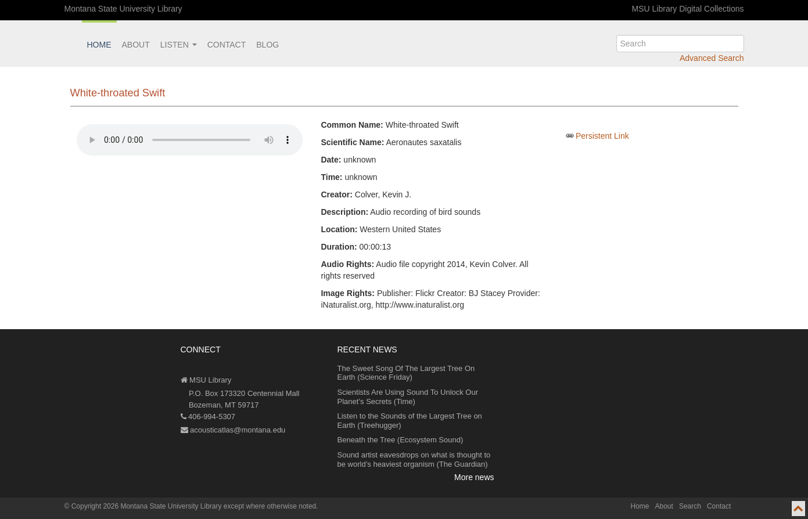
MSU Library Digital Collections (688, 8)
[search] (680, 43)
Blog (267, 44)
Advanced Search (712, 58)
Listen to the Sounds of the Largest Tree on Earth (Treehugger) (409, 421)
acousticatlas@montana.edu (233, 430)
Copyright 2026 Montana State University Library (146, 506)
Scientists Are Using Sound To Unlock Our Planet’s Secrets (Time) (408, 397)
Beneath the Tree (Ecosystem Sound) (400, 439)
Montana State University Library (123, 8)
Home (99, 44)
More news (474, 477)
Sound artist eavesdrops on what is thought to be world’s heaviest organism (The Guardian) (414, 459)
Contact (226, 44)
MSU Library (206, 380)
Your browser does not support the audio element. (190, 140)
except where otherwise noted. (271, 506)
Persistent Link (602, 135)
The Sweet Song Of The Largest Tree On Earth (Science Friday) (406, 373)
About (136, 44)
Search (690, 506)
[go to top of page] (798, 508)
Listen (178, 44)
